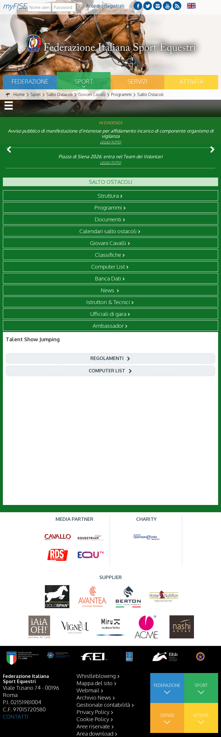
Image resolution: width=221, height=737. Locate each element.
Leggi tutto (110, 142)
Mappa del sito (95, 682)
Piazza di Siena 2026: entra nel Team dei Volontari (110, 156)
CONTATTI (15, 716)
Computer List (108, 266)
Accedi (93, 6)
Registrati (114, 6)
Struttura (108, 195)
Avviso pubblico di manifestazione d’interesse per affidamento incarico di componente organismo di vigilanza (111, 133)
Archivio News (94, 697)
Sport (84, 81)
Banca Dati (108, 278)
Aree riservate (93, 726)
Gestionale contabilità (103, 704)
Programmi (108, 207)
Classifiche (108, 254)
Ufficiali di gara (108, 313)
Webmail (88, 690)
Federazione (30, 81)
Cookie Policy (93, 718)
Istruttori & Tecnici (108, 301)
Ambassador (108, 325)
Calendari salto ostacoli (108, 230)
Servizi (137, 81)
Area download (95, 733)
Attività (191, 81)
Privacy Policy (93, 711)
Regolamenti (106, 358)
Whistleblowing (96, 675)
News (108, 289)
